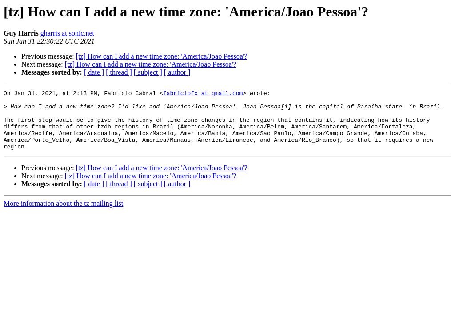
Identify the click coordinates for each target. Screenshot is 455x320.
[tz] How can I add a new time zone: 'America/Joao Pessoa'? (161, 56)
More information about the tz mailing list (63, 215)
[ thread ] (119, 72)
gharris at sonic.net (67, 33)
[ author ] (177, 72)
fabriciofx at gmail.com (203, 94)
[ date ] (94, 72)
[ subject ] (148, 72)
